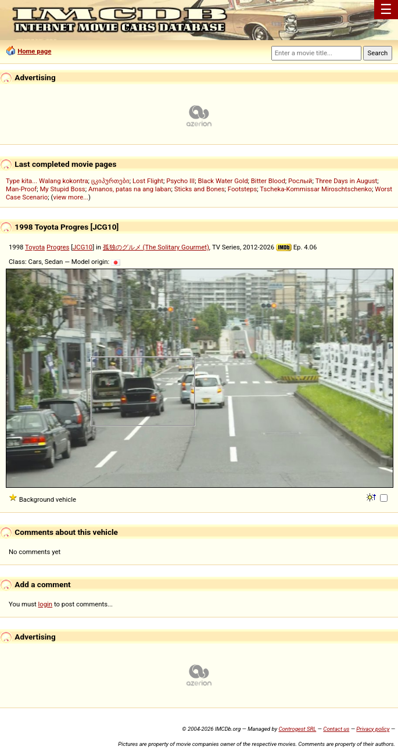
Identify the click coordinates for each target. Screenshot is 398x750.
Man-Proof (21, 189)
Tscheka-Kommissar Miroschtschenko (316, 189)
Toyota (35, 247)
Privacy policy (372, 729)
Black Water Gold (223, 181)
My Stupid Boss (62, 189)
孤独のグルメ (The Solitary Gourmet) (156, 247)
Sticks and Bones (199, 189)
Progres (57, 247)
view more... (70, 197)
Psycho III (180, 181)
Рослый (300, 181)
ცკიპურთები (110, 181)
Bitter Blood (268, 181)
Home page (34, 51)
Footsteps (242, 189)
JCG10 (82, 247)
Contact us (336, 729)
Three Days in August (346, 181)
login (45, 604)
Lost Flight (147, 181)
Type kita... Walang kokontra (47, 181)
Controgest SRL (297, 729)
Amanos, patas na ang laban (129, 189)
